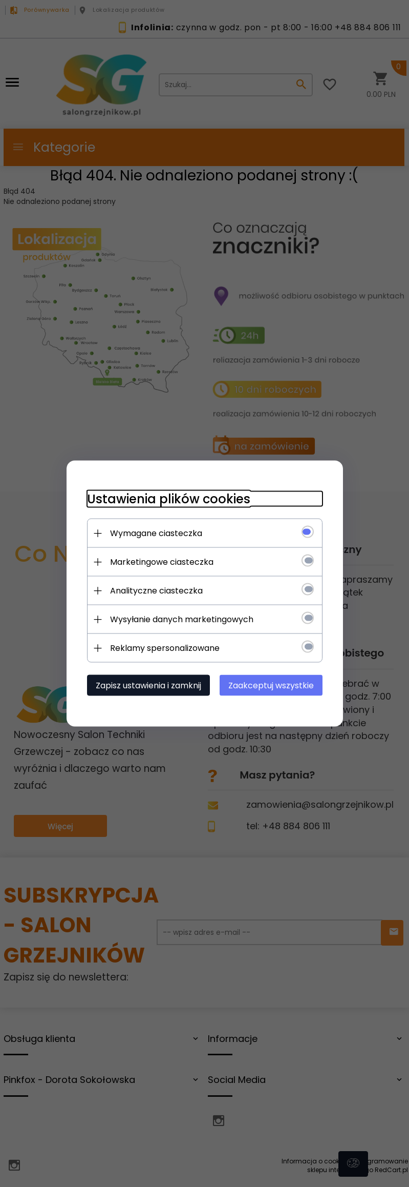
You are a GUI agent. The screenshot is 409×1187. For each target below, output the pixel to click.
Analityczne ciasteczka (156, 591)
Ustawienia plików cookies (168, 499)
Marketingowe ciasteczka (161, 562)
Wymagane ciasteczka (156, 533)
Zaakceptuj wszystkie (271, 685)
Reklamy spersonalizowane (165, 648)
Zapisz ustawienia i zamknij (148, 685)
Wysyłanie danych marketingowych (181, 619)
